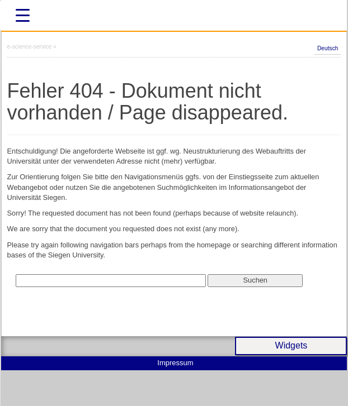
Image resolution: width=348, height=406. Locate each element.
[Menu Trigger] (22, 15)
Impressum (175, 363)
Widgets (291, 345)
